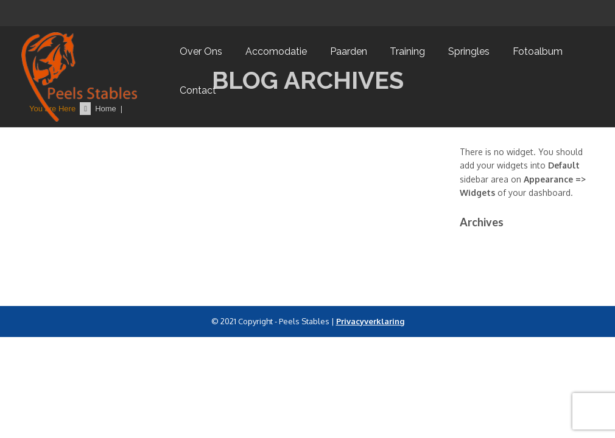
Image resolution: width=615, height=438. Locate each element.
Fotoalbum (538, 51)
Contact (198, 90)
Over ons (201, 51)
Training (407, 51)
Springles (469, 51)
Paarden (348, 51)
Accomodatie (276, 51)
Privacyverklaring (370, 321)
